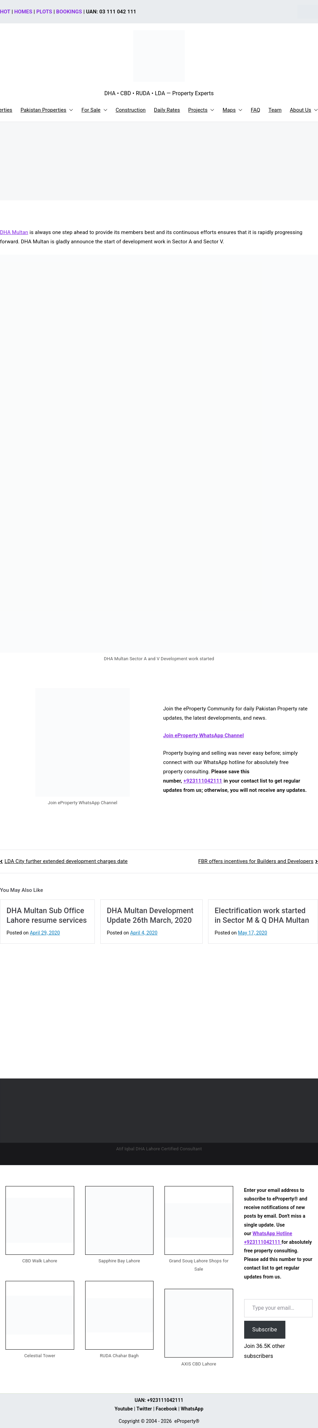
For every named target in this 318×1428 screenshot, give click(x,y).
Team (275, 110)
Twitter (144, 1409)
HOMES (23, 12)
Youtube (124, 1409)
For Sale (94, 110)
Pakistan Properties (47, 110)
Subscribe (264, 1329)
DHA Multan (14, 232)
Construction (131, 110)
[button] (69, 110)
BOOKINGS (69, 12)
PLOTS (44, 12)
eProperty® (187, 1421)
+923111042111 (202, 781)
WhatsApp (192, 1409)
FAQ (255, 110)
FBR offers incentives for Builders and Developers (256, 861)
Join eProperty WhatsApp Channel (203, 735)
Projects (201, 110)
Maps (232, 110)
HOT (5, 12)
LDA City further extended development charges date (66, 861)
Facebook (166, 1409)
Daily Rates (167, 110)
